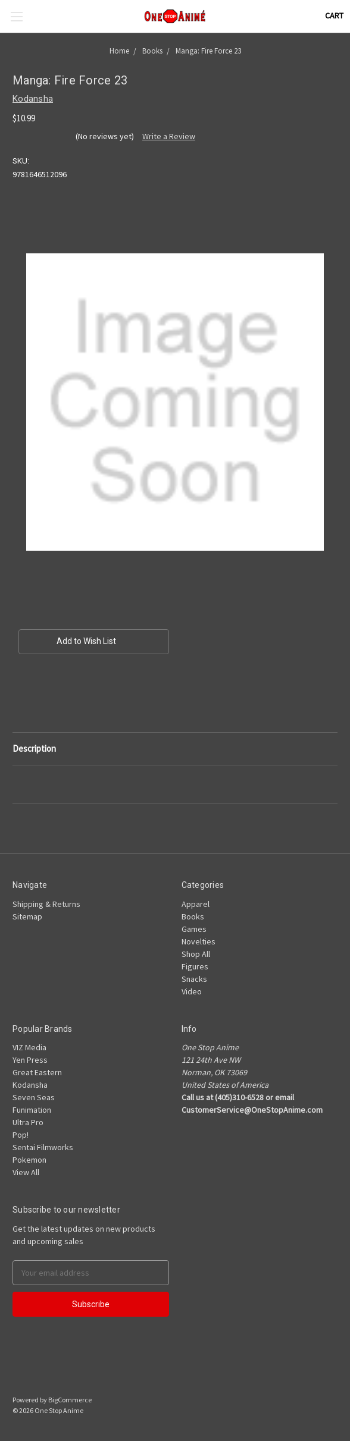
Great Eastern (37, 1072)
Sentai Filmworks (42, 1147)
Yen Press (30, 1059)
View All (25, 1172)
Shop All (196, 954)
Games (194, 929)
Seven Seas (33, 1097)
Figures (195, 966)
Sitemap (27, 916)
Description (34, 748)
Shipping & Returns (46, 904)
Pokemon (29, 1159)
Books (193, 916)
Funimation (31, 1109)
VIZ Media (29, 1047)
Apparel (196, 904)
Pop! (20, 1134)
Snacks (194, 979)
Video (192, 991)
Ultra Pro (27, 1122)
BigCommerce (70, 1399)
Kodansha (30, 1084)
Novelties (198, 941)
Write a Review (168, 136)
